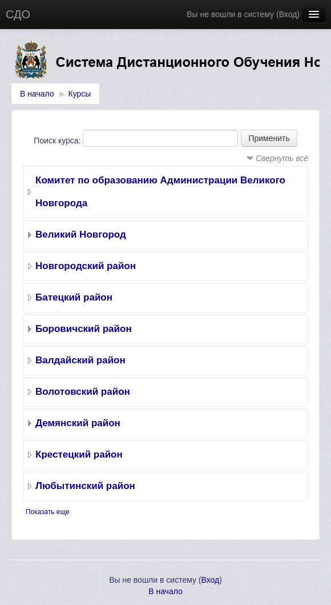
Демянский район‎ (77, 423)
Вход (288, 14)
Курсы (79, 93)
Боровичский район (83, 328)
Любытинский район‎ (85, 485)
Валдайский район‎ (80, 360)
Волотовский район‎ (82, 391)
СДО (18, 14)
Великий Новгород (80, 234)
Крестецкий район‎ (79, 454)
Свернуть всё (282, 158)
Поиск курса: (58, 140)
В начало (37, 93)
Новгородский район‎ (85, 266)
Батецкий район (73, 297)
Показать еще (48, 512)
